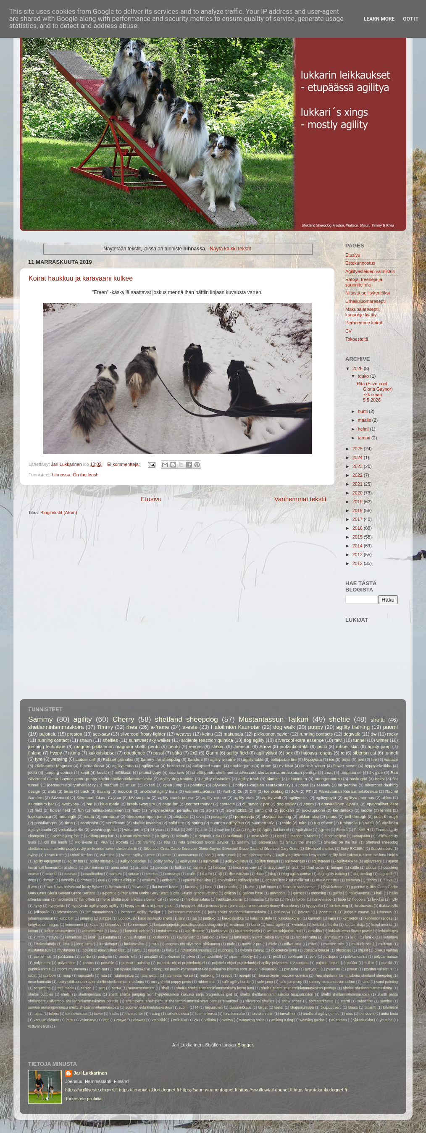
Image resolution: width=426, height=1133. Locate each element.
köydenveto (186, 937)
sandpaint (89, 822)
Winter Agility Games (138, 855)
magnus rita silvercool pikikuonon (193, 944)
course (133, 874)
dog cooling (362, 874)
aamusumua (188, 855)
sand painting (387, 982)
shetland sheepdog (186, 719)
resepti (226, 975)
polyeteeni (42, 963)
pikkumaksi (309, 816)
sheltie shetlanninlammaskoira (367, 988)
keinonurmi (74, 925)
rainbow (49, 975)
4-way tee (222, 830)
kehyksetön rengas (43, 925)
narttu (137, 950)
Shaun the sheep (301, 842)
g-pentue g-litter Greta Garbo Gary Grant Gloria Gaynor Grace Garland (160, 893)
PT (308, 791)
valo (106, 1020)
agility (83, 719)
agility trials (244, 797)
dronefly (67, 880)
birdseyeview (274, 867)
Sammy (40, 719)
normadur (110, 816)
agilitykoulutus (236, 861)
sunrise (386, 1001)
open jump (172, 785)
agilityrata (150, 765)
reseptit (245, 975)
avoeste (161, 867)
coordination (93, 874)
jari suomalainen (99, 912)
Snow (265, 746)
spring (197, 822)
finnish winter (313, 765)
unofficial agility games (321, 1014)
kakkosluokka (233, 918)
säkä (177, 752)
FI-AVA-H (361, 830)
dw (373, 733)
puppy (315, 727)
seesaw (323, 785)
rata (103, 975)
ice (331, 759)
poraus (88, 963)
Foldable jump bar (64, 836)
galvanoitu (278, 893)
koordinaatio (195, 931)
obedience (134, 752)
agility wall (271, 797)
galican (230, 893)
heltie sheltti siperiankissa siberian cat (132, 899)
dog (273, 874)
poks (346, 759)
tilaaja (353, 1007)
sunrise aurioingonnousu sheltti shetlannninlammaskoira (73, 1007)
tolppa (54, 1014)
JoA (294, 791)
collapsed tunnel (207, 765)
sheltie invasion (147, 822)
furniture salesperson (300, 887)
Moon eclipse (335, 836)
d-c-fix (207, 874)
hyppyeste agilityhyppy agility (94, 906)
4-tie (204, 830)
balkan (180, 867)
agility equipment (47, 861)
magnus (111, 785)
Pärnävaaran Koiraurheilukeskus (348, 791)
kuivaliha (315, 931)
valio (69, 1020)
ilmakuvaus (364, 906)
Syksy (33, 855)
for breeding (228, 887)
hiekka (174, 899)
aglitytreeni (373, 861)
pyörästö (333, 969)
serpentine (347, 785)
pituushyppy (150, 772)
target (263, 1007)
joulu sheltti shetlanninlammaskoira (237, 912)
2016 (358, 528)
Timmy (105, 727)
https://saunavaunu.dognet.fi (208, 1089)
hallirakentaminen (108, 810)
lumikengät (108, 944)
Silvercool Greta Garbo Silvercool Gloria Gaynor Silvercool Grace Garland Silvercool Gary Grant (221, 848)
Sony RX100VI (353, 848)
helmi (364, 428)
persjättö (151, 956)
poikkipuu (295, 956)
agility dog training (177, 778)
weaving (59, 759)
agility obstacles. (133, 861)
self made (66, 988)
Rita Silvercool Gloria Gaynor (203, 842)
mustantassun (39, 950)
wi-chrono (339, 1020)
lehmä (385, 810)
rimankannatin (39, 982)
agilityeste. (298, 797)
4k (238, 830)
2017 (358, 519)
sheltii (65, 994)
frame (250, 887)
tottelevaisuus (77, 1014)
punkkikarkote (39, 969)
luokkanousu (39, 816)
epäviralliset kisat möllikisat (287, 880)
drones (86, 880)
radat (32, 975)
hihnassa (61, 474)
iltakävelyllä (388, 906)
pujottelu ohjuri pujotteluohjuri (181, 963)
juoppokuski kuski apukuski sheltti (145, 918)
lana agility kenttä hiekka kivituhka (261, 937)
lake (224, 937)
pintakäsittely (212, 956)
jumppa (105, 918)
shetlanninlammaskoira (56, 727)
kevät (102, 772)
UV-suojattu (139, 797)
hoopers (359, 899)
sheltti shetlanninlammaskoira (345, 994)
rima (69, 822)
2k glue (376, 772)
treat (328, 772)
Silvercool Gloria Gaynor (98, 797)
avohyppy (70, 804)
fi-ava (32, 887)
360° (190, 830)
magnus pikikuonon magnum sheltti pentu (117, 746)
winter (382, 740)
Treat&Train (54, 855)
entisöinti (169, 880)
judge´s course (356, 912)
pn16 (277, 956)
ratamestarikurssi (179, 975)
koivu (114, 931)
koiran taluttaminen (60, 931)
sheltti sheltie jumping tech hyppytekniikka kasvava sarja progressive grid (170, 994)
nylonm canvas (252, 950)
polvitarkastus (356, 956)
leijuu (354, 937)
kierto (255, 925)
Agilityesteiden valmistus (370, 271)
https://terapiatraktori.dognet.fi (149, 1089)
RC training (145, 842)
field (38, 810)
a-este (189, 727)
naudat (153, 950)
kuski (92, 937)
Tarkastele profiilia (83, 1098)
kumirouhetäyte (46, 937)
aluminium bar (41, 804)
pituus (331, 816)
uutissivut (366, 1014)
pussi (158, 752)
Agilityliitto (304, 830)
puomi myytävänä (72, 969)
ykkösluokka (363, 1020)
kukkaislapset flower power (350, 931)
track (84, 791)
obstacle (181, 816)
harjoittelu (87, 899)
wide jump (133, 829)
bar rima (199, 867)
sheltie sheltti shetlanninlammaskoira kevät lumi (215, 988)
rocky (392, 733)
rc (342, 752)
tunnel (359, 740)
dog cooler (286, 804)
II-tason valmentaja (135, 836)
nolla (170, 950)
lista (66, 944)
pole (313, 956)
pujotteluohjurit (327, 963)
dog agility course (297, 874)
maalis (365, 420)
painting (197, 785)
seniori (86, 988)
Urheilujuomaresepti (365, 301)
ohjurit (363, 950)
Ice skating (274, 791)
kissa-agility (275, 925)
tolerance (390, 1007)
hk (287, 899)
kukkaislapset (102, 752)
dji (220, 874)
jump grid (263, 810)
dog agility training (332, 874)
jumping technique (47, 746)
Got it (410, 19)
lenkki (369, 937)
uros (349, 1014)
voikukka (180, 1020)
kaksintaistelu (261, 918)
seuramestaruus (141, 988)
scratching (42, 988)
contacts (227, 804)
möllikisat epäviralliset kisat (103, 950)
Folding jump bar (99, 836)
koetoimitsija (355, 925)
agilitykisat (266, 752)
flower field (60, 810)
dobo (259, 874)
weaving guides (312, 1020)
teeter (279, 1007)
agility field (237, 752)
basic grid (358, 778)
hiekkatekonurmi (229, 899)
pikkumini (172, 956)
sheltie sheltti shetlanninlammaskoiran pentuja (298, 988)
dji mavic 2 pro (255, 804)
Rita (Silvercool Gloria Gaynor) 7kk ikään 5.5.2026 (375, 391)
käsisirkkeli (161, 937)
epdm (308, 804)
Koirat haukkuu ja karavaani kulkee (81, 278)
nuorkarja (226, 950)
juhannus (384, 912)
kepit (85, 772)
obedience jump (284, 950)
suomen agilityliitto (227, 822)
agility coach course (176, 797)
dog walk (284, 727)
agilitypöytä (326, 797)
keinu (207, 733)
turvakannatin (262, 1014)
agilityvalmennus (359, 797)
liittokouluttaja (45, 944)
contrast (70, 874)
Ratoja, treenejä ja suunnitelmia (363, 282)
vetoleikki (159, 1020)
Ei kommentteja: (124, 464)
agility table (253, 759)
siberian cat (364, 752)
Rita (167, 842)
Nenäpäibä (361, 836)
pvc (361, 759)
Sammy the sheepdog (160, 759)
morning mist (333, 944)
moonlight (67, 816)
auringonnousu (328, 778)
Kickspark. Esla (207, 836)
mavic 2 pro (251, 944)
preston (74, 733)
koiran (33, 931)
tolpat (38, 1014)
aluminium (297, 778)
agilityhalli (210, 861)
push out (100, 969)
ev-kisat (286, 765)
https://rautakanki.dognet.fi (320, 1089)
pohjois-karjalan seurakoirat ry (262, 785)
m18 (155, 944)
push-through (386, 816)
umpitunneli (351, 772)
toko (302, 822)
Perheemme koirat (363, 322)
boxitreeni (175, 765)
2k (240, 791)
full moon (268, 887)
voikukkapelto (70, 829)
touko (364, 376)
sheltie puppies (40, 994)
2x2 (193, 752)
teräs (68, 791)
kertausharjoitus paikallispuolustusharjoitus (188, 925)
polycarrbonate (386, 956)
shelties (110, 740)
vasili (369, 822)
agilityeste (188, 861)
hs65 (135, 810)
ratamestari (149, 975)
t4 (196, 1007)
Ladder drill (85, 759)
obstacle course (316, 950)
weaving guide (104, 829)
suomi (183, 1007)
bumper (337, 867)
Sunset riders (381, 848)
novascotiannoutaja (195, 950)
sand (366, 982)
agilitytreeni (321, 861)
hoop (342, 899)
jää (194, 918)
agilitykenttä (123, 765)
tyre (38, 759)
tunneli (391, 752)
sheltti (378, 720)
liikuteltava (389, 937)
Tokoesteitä (356, 339)
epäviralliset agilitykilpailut (238, 880)
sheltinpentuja (90, 994)
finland (35, 752)
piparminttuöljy (241, 956)
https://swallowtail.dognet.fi (265, 1089)
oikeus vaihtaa (386, 950)
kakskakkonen (290, 918)
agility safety (163, 861)
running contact (52, 740)
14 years (157, 830)
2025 (358, 448)
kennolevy (113, 925)
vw (196, 1020)
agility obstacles (215, 778)
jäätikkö (209, 918)
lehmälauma (333, 937)
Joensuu (242, 746)
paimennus (42, 956)
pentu (174, 746)
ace (207, 855)
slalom (217, 746)
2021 (358, 483)
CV (348, 331)
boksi (380, 778)
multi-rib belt (361, 944)
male (231, 944)
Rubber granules (118, 759)
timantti (370, 1007)
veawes (139, 1020)
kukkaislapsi (388, 931)
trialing (155, 1014)
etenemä (353, 880)
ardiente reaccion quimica (207, 740)
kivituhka (299, 925)
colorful (51, 874)
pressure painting (135, 963)
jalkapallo (42, 912)
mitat (312, 944)
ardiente (141, 867)
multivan (385, 944)
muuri (131, 785)
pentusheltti (128, 956)
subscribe (365, 1001)
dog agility (254, 740)
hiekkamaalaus (198, 899)
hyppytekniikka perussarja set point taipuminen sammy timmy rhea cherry (240, 906)
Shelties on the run (340, 842)
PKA (104, 842)
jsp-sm (212, 810)
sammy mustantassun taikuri (332, 982)
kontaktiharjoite (137, 931)
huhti (363, 411)
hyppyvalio (314, 906)
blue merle (109, 804)
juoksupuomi (313, 810)
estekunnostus (327, 880)
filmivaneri (117, 887)
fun (81, 810)
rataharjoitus (123, 975)
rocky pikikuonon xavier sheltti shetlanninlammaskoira (101, 982)
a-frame (159, 727)
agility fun (75, 861)
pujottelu (48, 733)
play (263, 956)
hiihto (274, 899)
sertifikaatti (115, 822)
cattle (354, 867)
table (286, 822)
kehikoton (350, 918)
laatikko (208, 937)
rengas (195, 746)
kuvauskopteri (135, 937)
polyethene (66, 963)
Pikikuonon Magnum (53, 765)
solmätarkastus (321, 1001)
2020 (358, 492)
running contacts (316, 733)
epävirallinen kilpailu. (340, 804)
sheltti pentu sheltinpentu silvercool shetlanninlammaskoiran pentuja (254, 772)
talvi (338, 740)
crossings (172, 874)
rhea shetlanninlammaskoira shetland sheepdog (353, 975)
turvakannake (234, 1014)
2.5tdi (175, 830)
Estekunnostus (360, 263)
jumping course (59, 772)
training (103, 791)
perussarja (244, 816)
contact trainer (199, 804)
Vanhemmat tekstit (300, 498)
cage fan (171, 804)
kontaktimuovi (167, 931)
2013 (358, 554)
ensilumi (148, 880)
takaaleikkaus (240, 1007)
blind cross (315, 867)
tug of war (323, 822)
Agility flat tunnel (276, 830)
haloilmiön (65, 899)
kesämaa (236, 925)
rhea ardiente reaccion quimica (283, 975)
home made (321, 899)
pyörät (352, 969)
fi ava (388, 880)
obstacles (343, 950)
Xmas (166, 855)
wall (226, 791)
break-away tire (141, 804)
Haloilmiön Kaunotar (235, 727)
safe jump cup (290, 982)
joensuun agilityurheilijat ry (71, 785)
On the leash (85, 474)
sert (102, 988)
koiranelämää (93, 931)
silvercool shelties (259, 1001)
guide (337, 893)
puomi (390, 727)
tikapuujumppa (302, 1007)
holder (301, 899)
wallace (391, 759)
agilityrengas (295, 861)
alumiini (274, 778)
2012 (358, 563)
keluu (93, 925)
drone (266, 765)
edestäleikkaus (124, 880)
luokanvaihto (134, 944)
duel (101, 880)
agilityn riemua (266, 861)
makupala (233, 733)
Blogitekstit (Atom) (58, 512)
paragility (219, 816)
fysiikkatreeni (333, 887)
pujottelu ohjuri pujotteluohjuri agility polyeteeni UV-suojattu (260, 963)
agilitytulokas (347, 861)
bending (219, 867)
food (209, 887)
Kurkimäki (235, 836)
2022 (358, 475)
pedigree (105, 956)
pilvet (191, 956)
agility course (214, 797)
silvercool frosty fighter (143, 733)
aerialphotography (256, 855)
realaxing (207, 975)
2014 (358, 545)
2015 (358, 536)
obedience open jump (146, 816)
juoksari (287, 810)
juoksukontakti (294, 746)
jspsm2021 (328, 912)
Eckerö (342, 830)
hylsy (38, 906)
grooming (318, 893)
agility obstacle (101, 861)
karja (332, 918)
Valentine (107, 855)
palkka (86, 956)
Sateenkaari (268, 842)
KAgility (163, 836)
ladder (366, 810)
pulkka (352, 963)
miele (272, 944)
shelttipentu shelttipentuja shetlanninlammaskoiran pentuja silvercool (182, 1001)
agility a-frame (223, 759)
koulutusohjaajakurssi (284, 931)
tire (374, 759)
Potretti (122, 842)
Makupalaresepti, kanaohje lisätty (362, 312)
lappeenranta (306, 937)
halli (379, 893)
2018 (358, 510)
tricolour (125, 791)
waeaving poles (252, 1020)
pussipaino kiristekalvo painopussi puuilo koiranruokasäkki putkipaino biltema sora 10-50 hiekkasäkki (195, 969)
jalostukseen (68, 912)
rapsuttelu (86, 975)
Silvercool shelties (319, 848)
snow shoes (292, 1001)
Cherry (123, 719)
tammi (364, 437)
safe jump (265, 982)
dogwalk (352, 733)
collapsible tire (284, 759)
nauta (89, 816)
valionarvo (88, 1020)
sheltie (339, 719)
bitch (295, 867)
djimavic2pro (239, 874)
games (298, 893)
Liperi (279, 836)
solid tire (176, 822)
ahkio (387, 797)
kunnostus (73, 937)
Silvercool (60, 797)
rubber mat (207, 982)
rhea (131, 727)
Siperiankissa (92, 765)
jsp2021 (304, 912)
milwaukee (292, 944)
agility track (248, 778)
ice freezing (338, 906)
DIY (253, 791)
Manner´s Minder (304, 836)
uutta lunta (389, 1014)
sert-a (116, 988)
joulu (32, 772)
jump (75, 752)
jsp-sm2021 (236, 810)
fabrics (371, 880)
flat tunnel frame (165, 887)
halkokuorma (359, 893)
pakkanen (66, 956)
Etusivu (151, 498)
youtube (385, 1020)
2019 (358, 501)
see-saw (101, 733)
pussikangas (45, 822)
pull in (369, 963)
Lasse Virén (258, 836)
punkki (386, 963)
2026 (358, 368)
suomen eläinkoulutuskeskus (149, 1007)
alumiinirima (94, 867)
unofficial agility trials (159, 791)
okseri (149, 785)
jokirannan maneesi (184, 912)
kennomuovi (137, 925)
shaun (85, 740)
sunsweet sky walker (149, 740)
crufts (191, 874)
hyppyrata (313, 759)
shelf (165, 988)
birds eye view (245, 867)
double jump (241, 765)
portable (107, 963)
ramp (67, 975)
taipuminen (214, 1007)
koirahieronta (381, 925)
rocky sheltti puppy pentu (171, 982)
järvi (182, 918)
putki (322, 746)
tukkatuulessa (178, 1014)
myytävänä (66, 950)
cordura (116, 874)
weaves (184, 733)
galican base (252, 893)
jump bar (67, 918)
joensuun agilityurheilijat (140, 912)
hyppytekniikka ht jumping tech (149, 906)
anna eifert (119, 867)
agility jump (379, 746)
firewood (139, 887)
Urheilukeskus (81, 855)
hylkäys (378, 899)
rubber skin (347, 746)
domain (48, 880)
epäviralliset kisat (382, 804)
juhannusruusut (40, 918)
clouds (371, 867)
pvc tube (291, 969)
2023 (358, 466)
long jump (84, 944)
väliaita (210, 1020)
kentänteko (343, 810)
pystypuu (312, 969)
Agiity (251, 830)
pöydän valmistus (378, 969)
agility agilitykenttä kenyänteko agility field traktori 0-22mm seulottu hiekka (338, 855)
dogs (32, 880)
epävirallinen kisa (197, 880)
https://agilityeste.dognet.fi (91, 1089)
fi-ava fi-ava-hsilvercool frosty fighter (73, 887)
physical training (276, 816)
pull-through (355, 816)
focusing (191, 887)
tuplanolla (349, 822)
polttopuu (331, 956)
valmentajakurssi (200, 791)
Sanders (194, 759)
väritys (227, 1020)
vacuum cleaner (46, 1020)
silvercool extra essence (299, 740)
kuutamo (110, 937)
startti (345, 1001)
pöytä (303, 785)
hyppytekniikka (378, 765)
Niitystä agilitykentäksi (367, 292)
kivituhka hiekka (325, 925)
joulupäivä (282, 912)
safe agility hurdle (236, 982)
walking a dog (282, 1020)
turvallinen (288, 1014)
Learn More (379, 19)
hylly (394, 899)
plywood (220, 785)
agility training (353, 727)
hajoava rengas (316, 752)
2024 (358, 457)
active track (226, 855)
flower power (345, 765)
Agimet (324, 830)
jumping (86, 918)
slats (52, 791)
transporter (134, 1014)
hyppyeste (56, 906)
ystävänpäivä (38, 1026)
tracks (114, 1014)
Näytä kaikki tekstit (230, 249)
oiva (200, 816)
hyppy (56, 752)
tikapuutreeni (331, 1007)
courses (152, 874)
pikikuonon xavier (271, 733)
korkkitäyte (219, 931)
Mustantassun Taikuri (273, 719)
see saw (176, 772)
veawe (121, 1020)
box (289, 752)
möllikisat (123, 772)
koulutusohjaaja (247, 931)
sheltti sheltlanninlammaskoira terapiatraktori (276, 994)
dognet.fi (385, 874)
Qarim (212, 752)
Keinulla (182, 836)
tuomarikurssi (206, 1014)
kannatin (315, 918)
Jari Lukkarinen (90, 1072)
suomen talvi (263, 822)
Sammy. (243, 842)
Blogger (245, 1044)
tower (98, 1014)
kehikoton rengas (378, 918)
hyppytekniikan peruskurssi (173, 810)
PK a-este (83, 842)
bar (89, 804)
